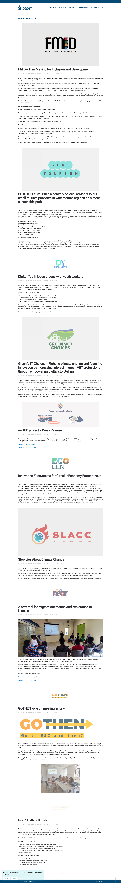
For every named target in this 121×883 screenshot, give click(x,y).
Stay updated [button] (72, 7)
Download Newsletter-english (26, 444)
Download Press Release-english (27, 677)
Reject (14, 878)
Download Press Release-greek (27, 447)
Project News (53, 280)
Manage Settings (24, 878)
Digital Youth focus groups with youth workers (50, 277)
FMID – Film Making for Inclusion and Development (54, 69)
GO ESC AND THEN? (32, 820)
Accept (6, 878)
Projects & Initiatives (55, 73)
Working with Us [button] (84, 7)
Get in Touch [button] (95, 7)
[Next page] (62, 873)
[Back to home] (25, 7)
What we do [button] (62, 7)
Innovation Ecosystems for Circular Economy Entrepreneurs (60, 476)
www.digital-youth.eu (52, 312)
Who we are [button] (53, 7)
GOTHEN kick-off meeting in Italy (41, 708)
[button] (102, 7)
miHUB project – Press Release (40, 430)
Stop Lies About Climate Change (41, 559)
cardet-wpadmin (29, 73)
